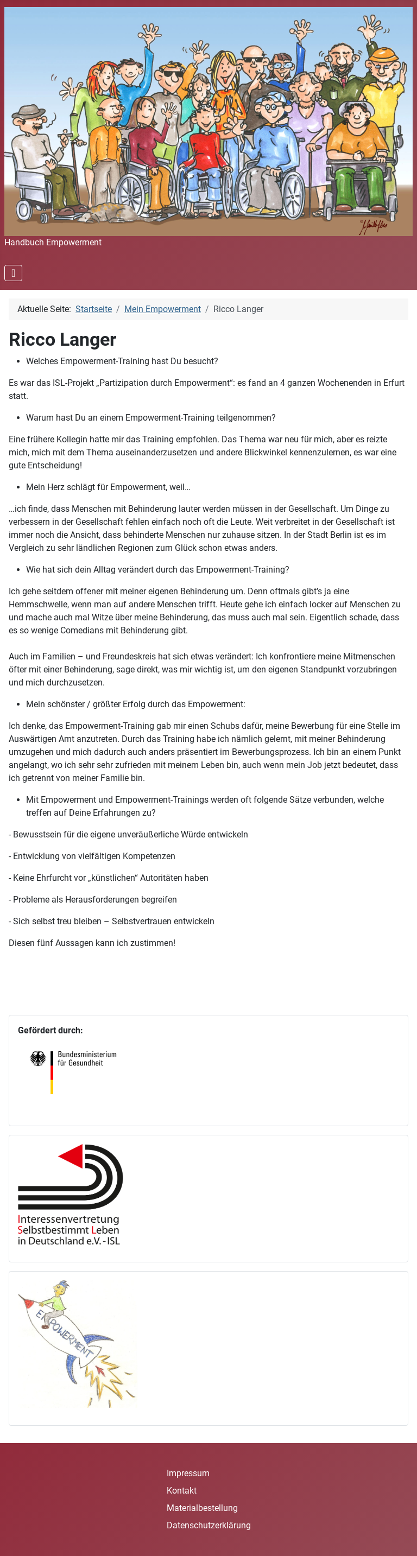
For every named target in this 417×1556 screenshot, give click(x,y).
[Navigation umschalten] (13, 273)
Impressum (188, 1473)
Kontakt (182, 1490)
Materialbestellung (202, 1508)
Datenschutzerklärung (209, 1525)
